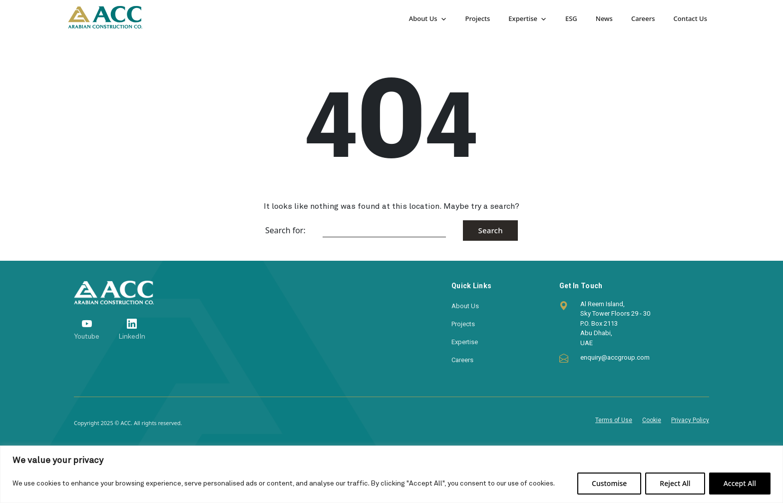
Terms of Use (613, 420)
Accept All (740, 483)
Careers (643, 18)
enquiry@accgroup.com (615, 357)
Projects (477, 18)
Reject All (675, 483)
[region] (391, 474)
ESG (571, 18)
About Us (423, 18)
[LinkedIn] (131, 329)
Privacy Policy (690, 420)
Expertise (522, 18)
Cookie (651, 420)
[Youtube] (86, 329)
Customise (609, 483)
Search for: (285, 230)
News (604, 18)
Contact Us (690, 18)
